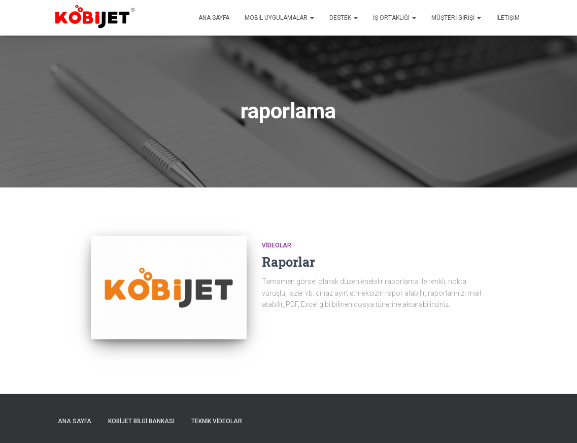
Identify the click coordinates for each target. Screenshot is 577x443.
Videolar (276, 245)
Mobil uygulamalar (279, 17)
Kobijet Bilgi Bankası (141, 421)
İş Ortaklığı (394, 17)
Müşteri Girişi (456, 17)
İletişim (508, 17)
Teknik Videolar (216, 421)
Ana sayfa (213, 17)
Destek (343, 17)
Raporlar (288, 262)
